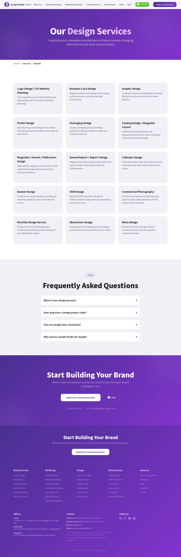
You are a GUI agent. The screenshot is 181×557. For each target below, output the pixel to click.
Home (28, 4)
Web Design (110, 4)
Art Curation (113, 492)
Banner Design (82, 492)
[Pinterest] (134, 518)
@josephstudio (76, 525)
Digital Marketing (51, 475)
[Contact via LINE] (142, 4)
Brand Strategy (19, 475)
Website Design (114, 475)
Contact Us (144, 488)
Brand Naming (19, 488)
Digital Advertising (52, 496)
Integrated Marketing (53, 479)
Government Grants (116, 496)
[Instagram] (125, 518)
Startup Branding (20, 483)
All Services (144, 479)
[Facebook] (120, 518)
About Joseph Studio (148, 475)
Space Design (114, 488)
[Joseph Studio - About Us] (14, 4)
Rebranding (18, 479)
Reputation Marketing (53, 500)
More (122, 4)
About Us (39, 4)
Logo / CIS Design (84, 475)
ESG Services (113, 483)
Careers (143, 492)
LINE (111, 397)
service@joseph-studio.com (101, 408)
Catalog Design (83, 488)
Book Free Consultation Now (80, 397)
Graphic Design (83, 483)
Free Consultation (165, 4)
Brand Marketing (54, 4)
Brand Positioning (21, 492)
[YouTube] (129, 518)
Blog (142, 483)
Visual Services (94, 4)
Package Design (83, 479)
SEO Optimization (52, 483)
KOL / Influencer (51, 492)
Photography (82, 496)
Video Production (115, 479)
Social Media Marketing (54, 488)
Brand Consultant (20, 496)
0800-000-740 (73, 408)
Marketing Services (74, 4)
